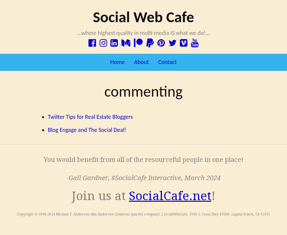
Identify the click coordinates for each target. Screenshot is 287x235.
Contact (167, 62)
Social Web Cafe (143, 17)
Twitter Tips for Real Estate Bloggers (90, 116)
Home (117, 62)
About (141, 62)
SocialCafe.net (170, 196)
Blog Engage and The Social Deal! (87, 129)
